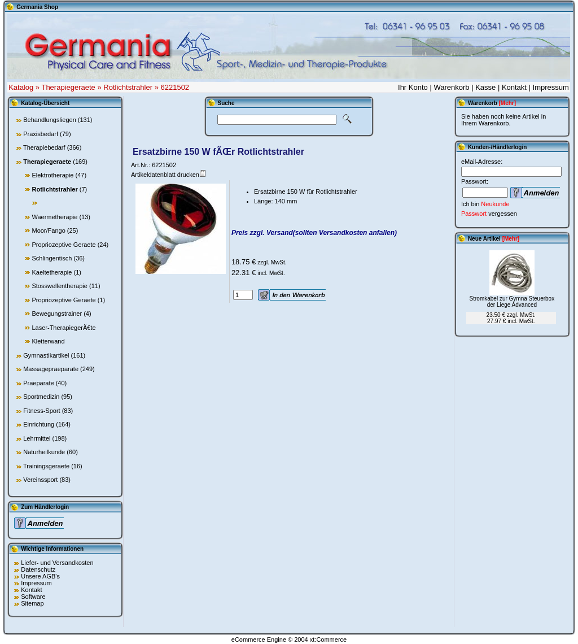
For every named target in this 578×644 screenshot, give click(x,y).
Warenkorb (451, 87)
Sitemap (32, 603)
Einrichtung (38, 424)
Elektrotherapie (52, 175)
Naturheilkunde (44, 452)
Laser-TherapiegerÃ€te (63, 327)
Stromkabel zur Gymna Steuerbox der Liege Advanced (512, 301)
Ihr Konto (413, 87)
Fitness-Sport (41, 410)
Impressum (551, 87)
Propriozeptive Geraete (63, 244)
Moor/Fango (48, 230)
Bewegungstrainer (57, 313)
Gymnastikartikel (46, 355)
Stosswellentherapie (59, 285)
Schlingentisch (52, 258)
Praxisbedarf (40, 133)
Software (33, 596)
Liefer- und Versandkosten (57, 562)
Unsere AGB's (40, 576)
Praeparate (38, 383)
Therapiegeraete (68, 87)
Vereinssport (40, 479)
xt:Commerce (328, 639)
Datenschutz (38, 569)
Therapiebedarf (44, 147)
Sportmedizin (41, 396)
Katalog (20, 87)
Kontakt (514, 87)
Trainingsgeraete (46, 466)
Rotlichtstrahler (127, 87)
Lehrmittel (36, 438)
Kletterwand (48, 341)
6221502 (174, 87)
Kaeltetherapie (52, 272)
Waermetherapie (54, 217)
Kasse (485, 87)
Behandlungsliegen (49, 119)
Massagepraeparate (50, 368)
